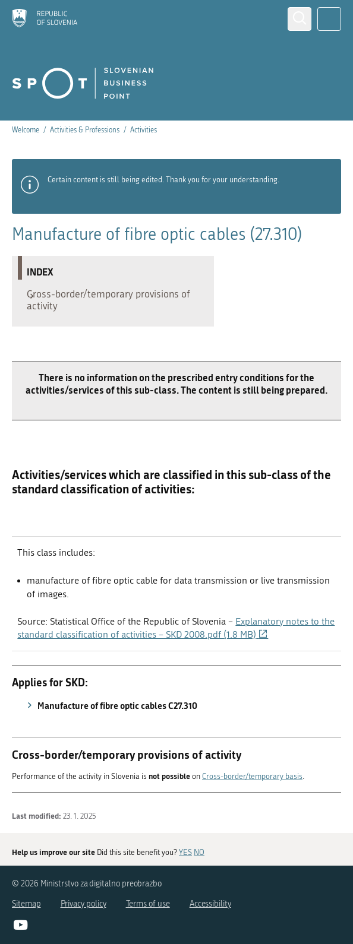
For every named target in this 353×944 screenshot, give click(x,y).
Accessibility (210, 904)
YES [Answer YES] (185, 852)
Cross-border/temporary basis (252, 782)
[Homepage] (44, 19)
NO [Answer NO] (199, 852)
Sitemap (26, 904)
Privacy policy (83, 904)
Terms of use (148, 904)
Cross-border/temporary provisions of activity (109, 303)
